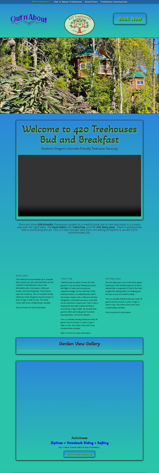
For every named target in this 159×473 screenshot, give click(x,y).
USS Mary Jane (113, 278)
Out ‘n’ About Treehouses (68, 2)
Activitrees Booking (79, 400)
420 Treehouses (40, 2)
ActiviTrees (91, 2)
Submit (70, 460)
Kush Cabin (22, 275)
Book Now (129, 19)
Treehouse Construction (113, 2)
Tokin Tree (66, 278)
